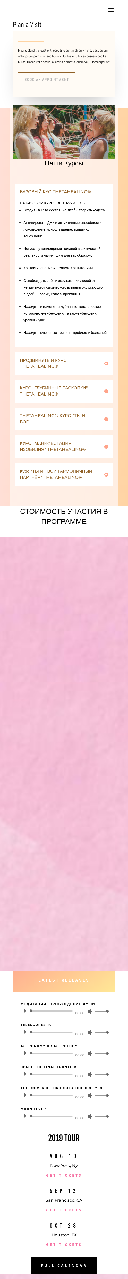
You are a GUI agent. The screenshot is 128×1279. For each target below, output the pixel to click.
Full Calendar (64, 1265)
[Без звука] (90, 1011)
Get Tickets (64, 1175)
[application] (64, 1011)
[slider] (52, 1011)
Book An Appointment (46, 79)
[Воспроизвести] (25, 1011)
